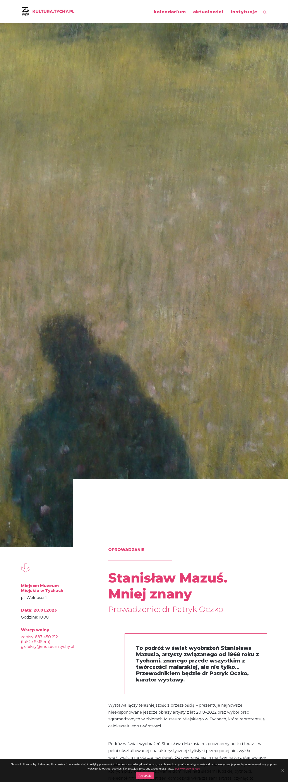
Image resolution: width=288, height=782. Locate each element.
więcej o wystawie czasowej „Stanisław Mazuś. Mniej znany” (167, 536)
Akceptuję (145, 775)
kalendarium (170, 11)
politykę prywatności (187, 768)
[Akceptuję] (282, 770)
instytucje (244, 11)
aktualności (208, 11)
